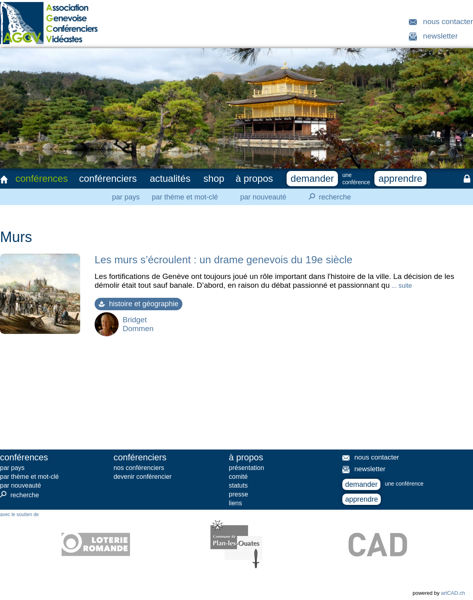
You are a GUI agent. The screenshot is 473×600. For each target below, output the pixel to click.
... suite (401, 285)
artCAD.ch (453, 593)
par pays (125, 197)
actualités (170, 178)
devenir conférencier (142, 476)
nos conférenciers (138, 467)
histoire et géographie (138, 304)
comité (238, 476)
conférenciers (108, 178)
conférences (41, 178)
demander (312, 178)
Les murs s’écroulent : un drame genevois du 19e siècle (223, 260)
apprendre (400, 178)
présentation (246, 467)
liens (235, 503)
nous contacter (448, 21)
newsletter (440, 36)
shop (214, 178)
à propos (254, 178)
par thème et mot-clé (185, 197)
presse (238, 494)
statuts (238, 485)
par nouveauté (263, 197)
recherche (327, 197)
